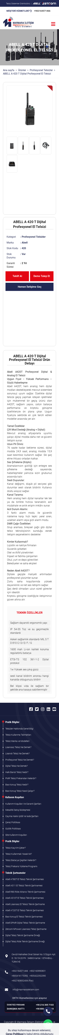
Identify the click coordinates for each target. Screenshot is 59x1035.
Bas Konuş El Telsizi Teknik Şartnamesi (24, 916)
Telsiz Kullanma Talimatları (18, 735)
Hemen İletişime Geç (29, 286)
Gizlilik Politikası (13, 828)
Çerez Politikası (12, 822)
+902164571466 (42, 11)
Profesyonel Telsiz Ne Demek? (19, 760)
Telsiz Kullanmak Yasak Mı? (18, 854)
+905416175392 (20, 975)
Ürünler (22, 70)
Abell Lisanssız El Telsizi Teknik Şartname (25, 904)
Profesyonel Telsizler (41, 70)
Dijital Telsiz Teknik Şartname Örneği (22, 935)
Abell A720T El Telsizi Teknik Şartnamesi (24, 910)
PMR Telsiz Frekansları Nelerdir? (20, 778)
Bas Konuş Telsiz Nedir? (16, 784)
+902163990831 (37, 971)
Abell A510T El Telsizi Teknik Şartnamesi (24, 898)
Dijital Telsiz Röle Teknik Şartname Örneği (25, 941)
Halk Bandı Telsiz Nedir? (16, 772)
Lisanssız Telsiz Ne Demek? (18, 747)
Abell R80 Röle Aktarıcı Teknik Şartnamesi (25, 892)
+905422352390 (37, 975)
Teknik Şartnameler (15, 872)
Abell (25, 242)
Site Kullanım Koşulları (16, 835)
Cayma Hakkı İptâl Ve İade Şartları (21, 816)
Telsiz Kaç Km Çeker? (15, 848)
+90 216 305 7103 (45, 1005)
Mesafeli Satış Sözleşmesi (17, 810)
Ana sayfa (8, 70)
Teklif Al (17, 276)
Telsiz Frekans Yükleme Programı (21, 866)
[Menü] (53, 24)
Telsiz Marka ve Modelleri (17, 741)
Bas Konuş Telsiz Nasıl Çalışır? (19, 791)
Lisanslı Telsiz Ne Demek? (17, 753)
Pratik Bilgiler (12, 722)
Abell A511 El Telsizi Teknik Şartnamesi (23, 885)
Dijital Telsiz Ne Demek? (16, 766)
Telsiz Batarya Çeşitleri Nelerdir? (20, 860)
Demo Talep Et (42, 276)
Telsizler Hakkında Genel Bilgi (19, 728)
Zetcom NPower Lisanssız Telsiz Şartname (25, 929)
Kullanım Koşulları (14, 797)
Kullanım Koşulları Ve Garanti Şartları (23, 804)
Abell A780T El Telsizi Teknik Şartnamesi (24, 879)
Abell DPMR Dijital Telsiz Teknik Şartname (25, 923)
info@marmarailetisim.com (25, 989)
